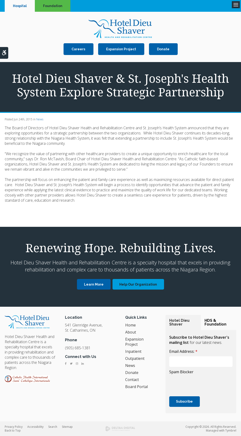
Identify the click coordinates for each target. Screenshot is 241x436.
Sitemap (67, 427)
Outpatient (135, 358)
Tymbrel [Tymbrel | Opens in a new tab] (230, 430)
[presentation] (196, 383)
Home (130, 325)
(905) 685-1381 (78, 347)
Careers (78, 49)
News (39, 119)
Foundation (52, 6)
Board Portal (136, 386)
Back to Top (13, 430)
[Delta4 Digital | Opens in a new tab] (120, 428)
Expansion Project (121, 49)
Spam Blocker (181, 371)
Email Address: (183, 351)
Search (52, 427)
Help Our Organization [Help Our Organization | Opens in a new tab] (138, 284)
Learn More (94, 284)
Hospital (20, 6)
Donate (163, 49)
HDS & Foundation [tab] (215, 322)
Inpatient (133, 351)
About (130, 332)
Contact (132, 379)
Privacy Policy (14, 427)
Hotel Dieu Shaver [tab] (179, 322)
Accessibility (35, 427)
